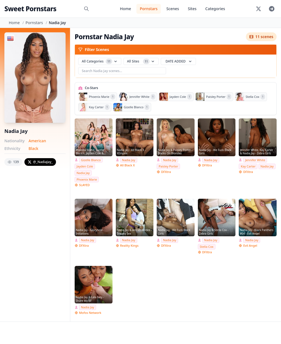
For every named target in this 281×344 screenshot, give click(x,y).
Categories (215, 8)
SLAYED (84, 185)
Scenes (172, 8)
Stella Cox (206, 247)
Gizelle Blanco (91, 160)
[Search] (86, 9)
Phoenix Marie (87, 179)
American (37, 140)
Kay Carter (248, 166)
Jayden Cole (85, 166)
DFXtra (166, 172)
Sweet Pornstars (30, 8)
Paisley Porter (168, 166)
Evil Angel (250, 245)
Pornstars (149, 8)
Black (33, 148)
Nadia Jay (83, 173)
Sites (192, 8)
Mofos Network (90, 313)
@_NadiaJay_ (40, 162)
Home (125, 8)
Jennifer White (255, 160)
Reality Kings (129, 245)
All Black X (127, 165)
